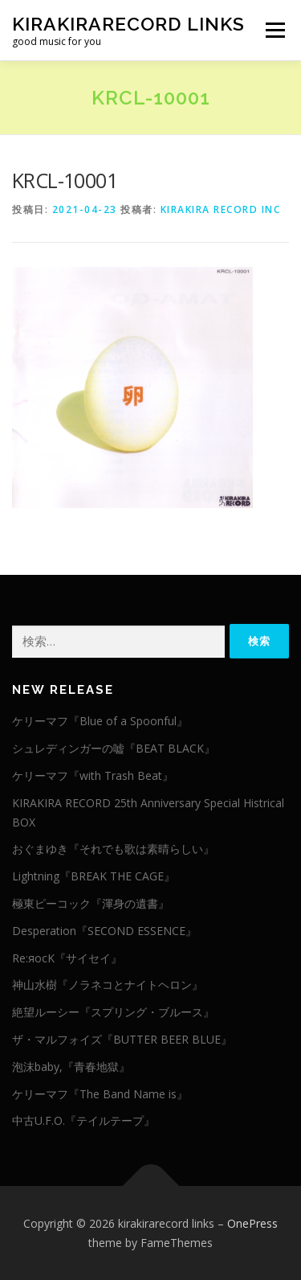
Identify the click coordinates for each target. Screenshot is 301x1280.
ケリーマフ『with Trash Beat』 (92, 775)
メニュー (275, 30)
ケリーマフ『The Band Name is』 (100, 1094)
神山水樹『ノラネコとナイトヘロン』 (107, 984)
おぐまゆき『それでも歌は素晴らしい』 (113, 848)
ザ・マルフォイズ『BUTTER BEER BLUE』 (122, 1039)
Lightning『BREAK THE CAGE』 (93, 876)
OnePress (252, 1223)
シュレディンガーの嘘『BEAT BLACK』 (113, 748)
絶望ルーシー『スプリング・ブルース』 (113, 1011)
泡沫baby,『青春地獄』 (71, 1066)
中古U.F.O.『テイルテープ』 (83, 1120)
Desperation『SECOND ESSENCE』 (104, 930)
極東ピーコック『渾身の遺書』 (90, 903)
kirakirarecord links (128, 24)
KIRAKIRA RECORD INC (221, 209)
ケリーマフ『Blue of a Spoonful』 (100, 720)
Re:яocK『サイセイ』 (67, 958)
